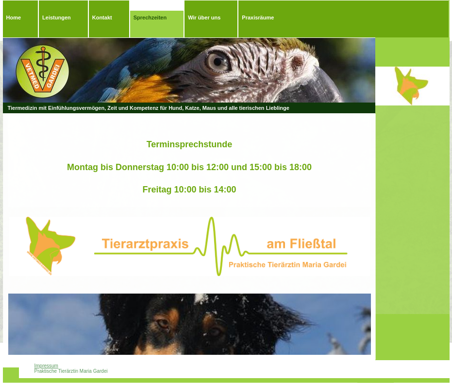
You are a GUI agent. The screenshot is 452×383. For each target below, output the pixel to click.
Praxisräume (258, 17)
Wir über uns (204, 17)
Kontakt (102, 17)
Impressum (46, 365)
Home (13, 17)
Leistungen (56, 17)
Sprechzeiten (150, 17)
